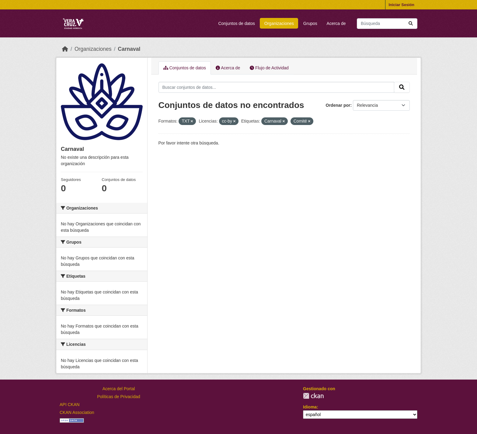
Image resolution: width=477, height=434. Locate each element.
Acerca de (336, 23)
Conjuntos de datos (236, 23)
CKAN (313, 396)
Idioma (310, 406)
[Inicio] (65, 49)
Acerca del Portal (119, 388)
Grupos (310, 23)
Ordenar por (338, 105)
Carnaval (129, 49)
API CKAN (69, 404)
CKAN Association (77, 412)
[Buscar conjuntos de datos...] (387, 23)
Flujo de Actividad (269, 67)
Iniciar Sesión (401, 4)
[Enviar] (411, 23)
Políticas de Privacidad (118, 396)
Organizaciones (279, 23)
